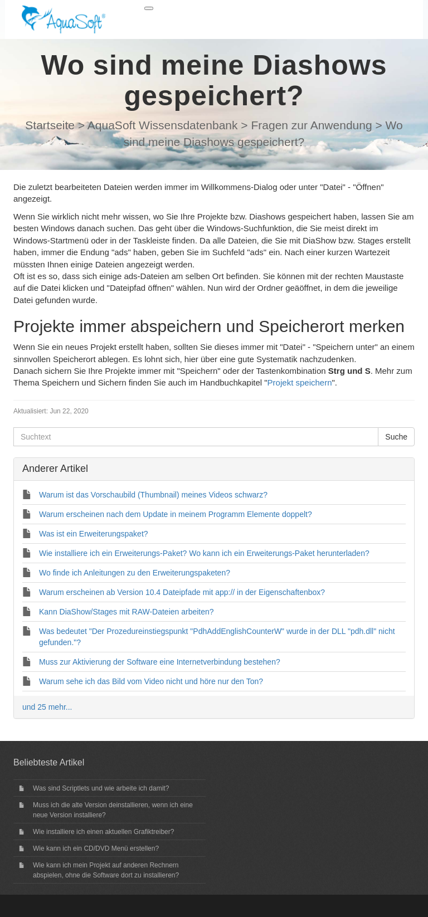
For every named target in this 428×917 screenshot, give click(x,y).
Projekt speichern (300, 382)
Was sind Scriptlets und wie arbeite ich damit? (101, 788)
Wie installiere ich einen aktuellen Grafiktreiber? (103, 832)
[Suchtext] (195, 436)
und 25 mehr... (47, 707)
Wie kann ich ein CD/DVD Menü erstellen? (96, 848)
